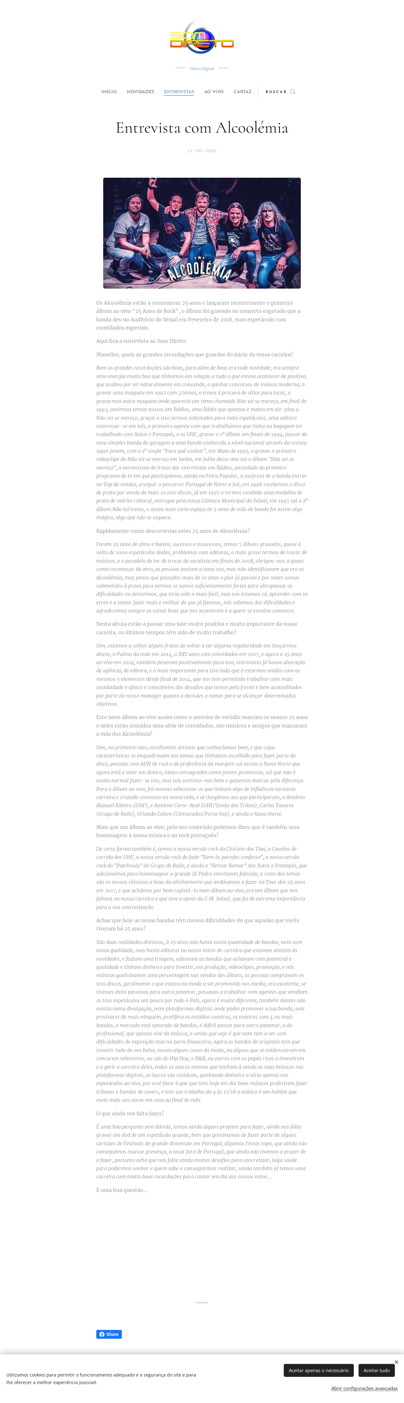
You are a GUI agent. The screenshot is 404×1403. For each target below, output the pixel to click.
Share (109, 1334)
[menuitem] (101, 92)
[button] (292, 92)
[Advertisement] (202, 1248)
